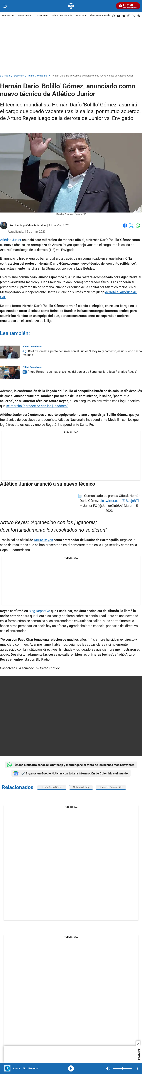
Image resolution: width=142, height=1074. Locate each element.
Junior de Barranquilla (111, 787)
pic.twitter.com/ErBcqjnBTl (119, 501)
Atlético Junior (10, 240)
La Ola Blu (42, 15)
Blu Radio (5, 76)
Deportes (19, 76)
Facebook (125, 225)
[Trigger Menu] (5, 6)
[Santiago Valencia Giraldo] (30, 225)
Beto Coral (81, 15)
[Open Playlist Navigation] (137, 1068)
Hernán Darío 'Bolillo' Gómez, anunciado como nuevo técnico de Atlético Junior (92, 76)
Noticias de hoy (81, 787)
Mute (108, 1068)
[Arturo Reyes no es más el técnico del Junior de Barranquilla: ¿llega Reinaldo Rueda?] (10, 372)
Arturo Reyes (43, 540)
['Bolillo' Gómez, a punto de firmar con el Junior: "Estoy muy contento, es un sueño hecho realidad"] (10, 352)
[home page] (71, 6)
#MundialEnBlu (25, 15)
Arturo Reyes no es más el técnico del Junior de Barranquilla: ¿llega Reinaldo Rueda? (83, 371)
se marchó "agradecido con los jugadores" (37, 406)
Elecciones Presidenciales (104, 15)
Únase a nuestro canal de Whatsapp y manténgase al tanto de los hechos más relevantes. (71, 764)
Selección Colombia (61, 15)
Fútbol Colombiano (37, 76)
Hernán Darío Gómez (51, 787)
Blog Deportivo (39, 611)
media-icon (71, 1068)
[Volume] (122, 1068)
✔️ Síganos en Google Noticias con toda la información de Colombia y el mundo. (71, 773)
